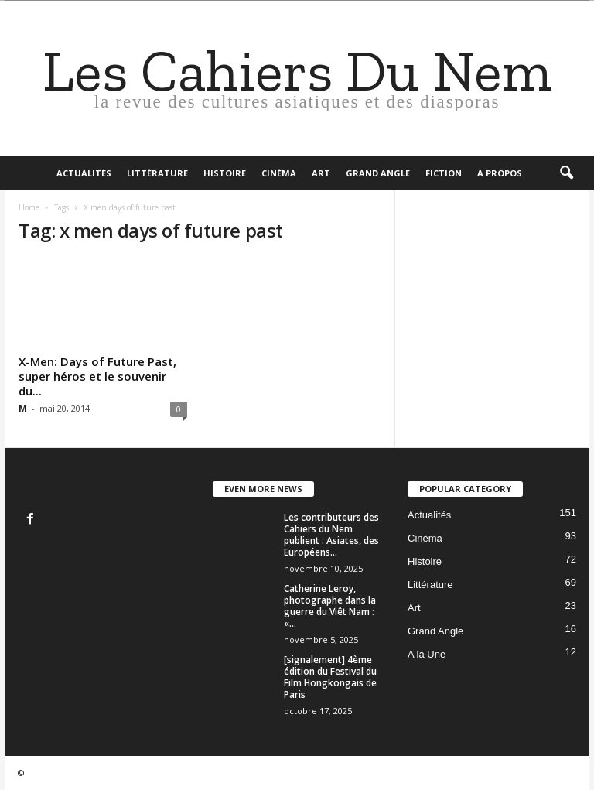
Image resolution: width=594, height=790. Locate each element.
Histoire (224, 173)
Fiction (443, 173)
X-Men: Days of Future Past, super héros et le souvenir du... (97, 376)
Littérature (157, 173)
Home (29, 207)
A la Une (427, 654)
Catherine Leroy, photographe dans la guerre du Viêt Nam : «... (330, 606)
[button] (566, 173)
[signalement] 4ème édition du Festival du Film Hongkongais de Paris (330, 677)
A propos (499, 173)
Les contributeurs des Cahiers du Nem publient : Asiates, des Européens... (331, 535)
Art (321, 173)
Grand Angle (378, 173)
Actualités (83, 173)
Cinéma (278, 173)
